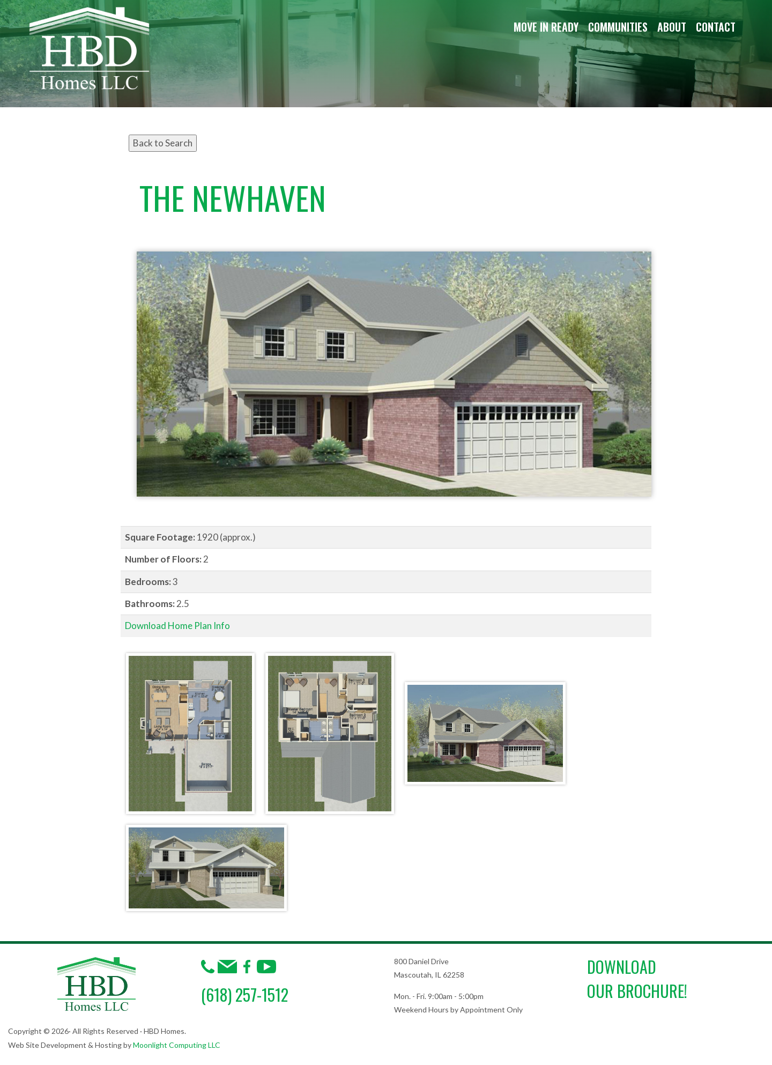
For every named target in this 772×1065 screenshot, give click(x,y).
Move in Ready (546, 27)
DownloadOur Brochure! (637, 979)
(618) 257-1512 (244, 994)
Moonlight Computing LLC (176, 1044)
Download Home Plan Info (177, 625)
